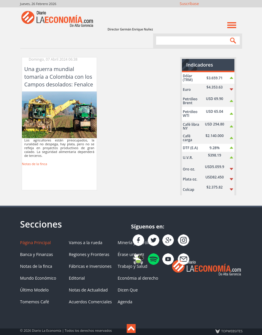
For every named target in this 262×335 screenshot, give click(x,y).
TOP (231, 331)
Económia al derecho (138, 278)
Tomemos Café (34, 302)
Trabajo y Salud (132, 266)
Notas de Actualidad (88, 290)
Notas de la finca (34, 164)
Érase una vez (131, 254)
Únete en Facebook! (197, 11)
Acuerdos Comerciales (90, 302)
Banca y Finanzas (36, 254)
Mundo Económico (38, 278)
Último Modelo (34, 290)
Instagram (213, 11)
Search (232, 40)
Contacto (238, 11)
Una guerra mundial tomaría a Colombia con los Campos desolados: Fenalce (58, 76)
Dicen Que (128, 290)
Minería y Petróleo (135, 242)
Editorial (77, 278)
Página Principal (35, 242)
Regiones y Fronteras (89, 254)
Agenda (125, 302)
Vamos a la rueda (85, 242)
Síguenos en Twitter (205, 11)
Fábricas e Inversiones (90, 266)
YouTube (222, 11)
